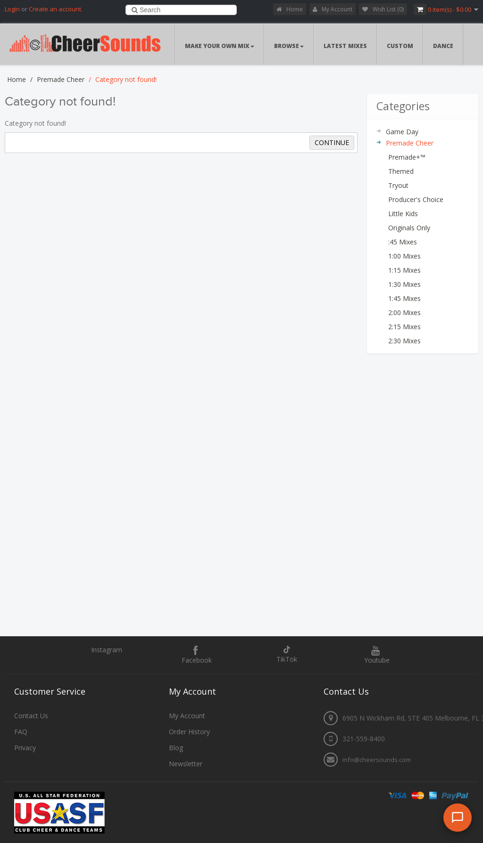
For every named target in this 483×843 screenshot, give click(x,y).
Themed (401, 171)
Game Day (402, 131)
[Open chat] (457, 817)
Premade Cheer (60, 79)
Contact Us (31, 715)
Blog (176, 747)
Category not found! (126, 79)
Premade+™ (406, 157)
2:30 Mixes (404, 340)
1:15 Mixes (404, 270)
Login (12, 9)
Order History (189, 731)
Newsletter (185, 763)
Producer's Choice (415, 199)
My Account (332, 9)
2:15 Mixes (404, 326)
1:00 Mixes (404, 255)
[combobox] (181, 10)
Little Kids (403, 213)
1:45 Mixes (404, 298)
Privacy (25, 747)
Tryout (398, 185)
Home (289, 9)
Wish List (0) (383, 9)
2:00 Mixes (404, 312)
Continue (332, 142)
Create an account (55, 9)
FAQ (20, 731)
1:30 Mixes (404, 284)
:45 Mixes (402, 241)
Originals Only (409, 227)
